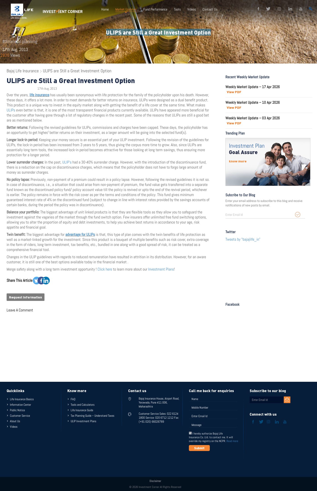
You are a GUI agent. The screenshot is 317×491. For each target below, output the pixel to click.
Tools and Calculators (82, 405)
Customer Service (20, 416)
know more (238, 161)
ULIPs (11, 110)
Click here (105, 269)
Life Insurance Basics (22, 399)
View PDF (234, 92)
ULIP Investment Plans (83, 421)
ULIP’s (67, 162)
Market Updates (125, 9)
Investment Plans (161, 269)
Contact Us (209, 9)
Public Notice (17, 410)
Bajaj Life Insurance (23, 71)
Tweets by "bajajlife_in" (242, 239)
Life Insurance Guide (82, 410)
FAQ (73, 399)
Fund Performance (155, 9)
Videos (191, 9)
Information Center (20, 405)
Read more (232, 441)
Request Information (25, 297)
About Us (15, 421)
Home (105, 9)
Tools (177, 9)
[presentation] (222, 461)
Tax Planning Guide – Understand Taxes (92, 416)
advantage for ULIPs (80, 234)
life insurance (39, 94)
